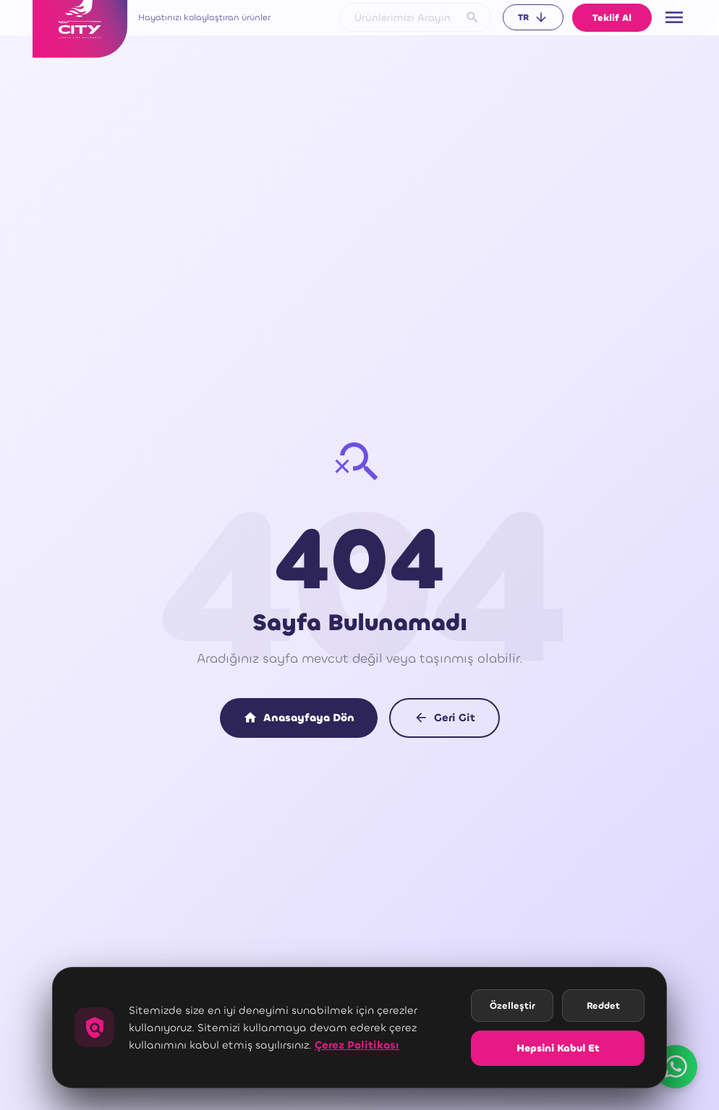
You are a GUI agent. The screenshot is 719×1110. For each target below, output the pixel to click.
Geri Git (444, 717)
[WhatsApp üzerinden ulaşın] (675, 1066)
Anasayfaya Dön (298, 717)
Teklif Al (611, 18)
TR (533, 17)
